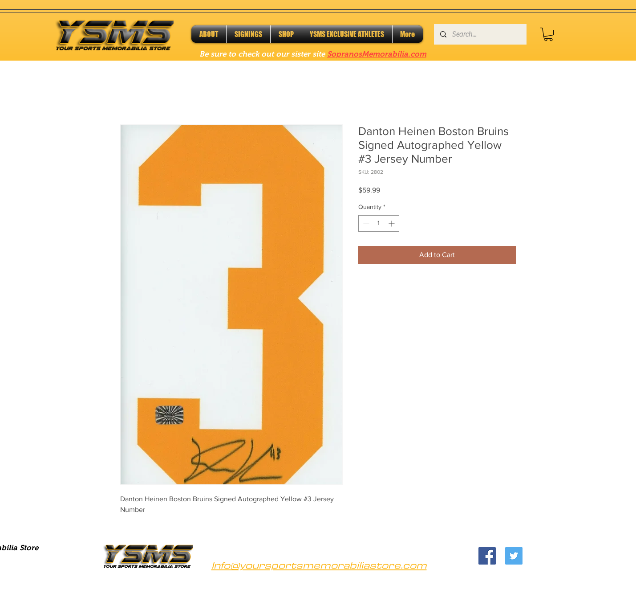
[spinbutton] (379, 223)
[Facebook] (487, 556)
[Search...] (480, 34)
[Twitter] (514, 556)
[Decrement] (365, 223)
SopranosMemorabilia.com (376, 54)
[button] (548, 34)
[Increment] (392, 223)
